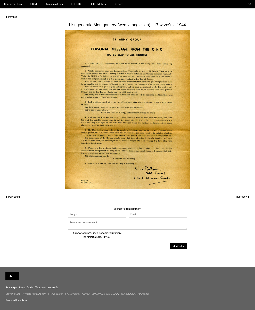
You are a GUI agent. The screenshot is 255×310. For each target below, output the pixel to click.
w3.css (23, 300)
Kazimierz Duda (13, 3)
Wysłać (178, 245)
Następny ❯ (243, 196)
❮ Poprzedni (12, 196)
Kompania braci (54, 3)
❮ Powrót (11, 16)
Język (119, 3)
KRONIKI (76, 3)
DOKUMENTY (98, 3)
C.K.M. (33, 3)
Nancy (76, 293)
